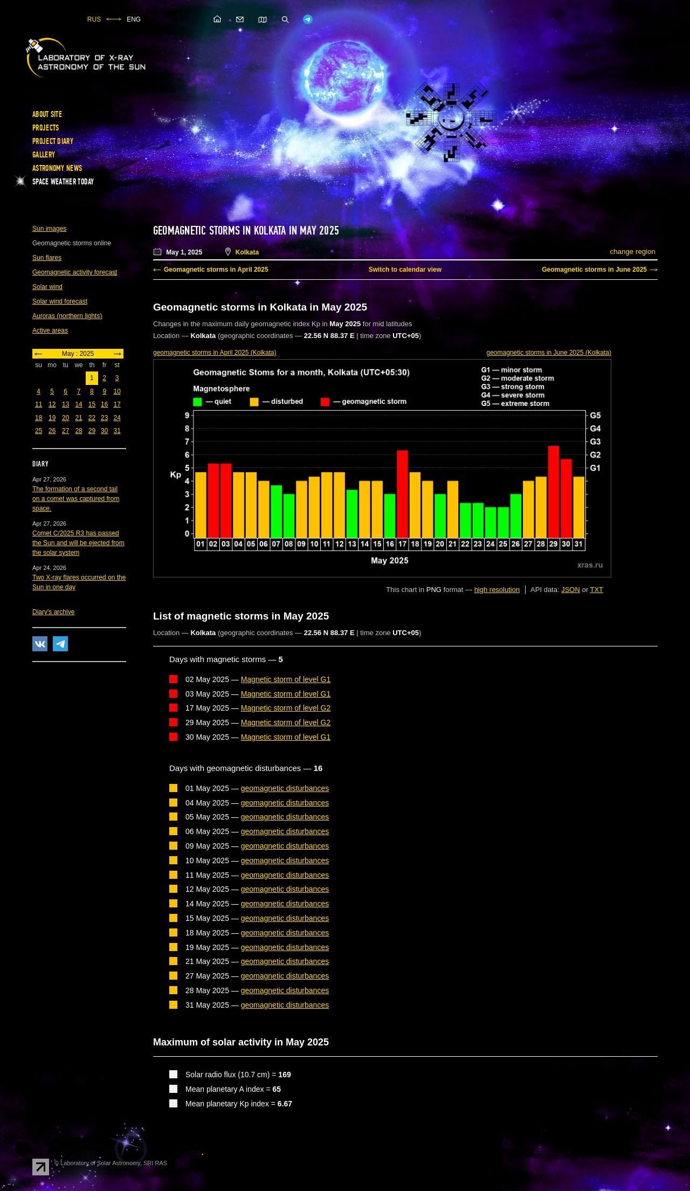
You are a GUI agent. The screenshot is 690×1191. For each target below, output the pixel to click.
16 (104, 404)
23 (104, 418)
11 (38, 404)
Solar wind (47, 287)
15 (91, 404)
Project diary (52, 141)
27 (65, 431)
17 (116, 404)
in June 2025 (549, 352)
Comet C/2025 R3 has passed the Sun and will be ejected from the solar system (78, 542)
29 (91, 431)
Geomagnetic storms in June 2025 (594, 269)
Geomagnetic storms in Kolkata (219, 231)
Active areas (50, 330)
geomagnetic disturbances (285, 788)
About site (47, 114)
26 (52, 431)
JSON (570, 590)
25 (38, 431)
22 (91, 418)
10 (116, 391)
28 (78, 431)
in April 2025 (215, 352)
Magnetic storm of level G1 (286, 679)
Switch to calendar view (405, 269)
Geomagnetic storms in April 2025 (216, 269)
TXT (596, 590)
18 (38, 418)
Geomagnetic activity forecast (74, 272)
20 (65, 418)
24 (116, 418)
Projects (45, 128)
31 (116, 431)
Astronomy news (57, 168)
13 (65, 404)
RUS (94, 19)
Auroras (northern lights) (67, 316)
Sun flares (46, 257)
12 (52, 404)
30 (104, 431)
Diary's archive (53, 612)
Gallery (43, 155)
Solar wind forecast (59, 301)
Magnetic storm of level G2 (286, 708)
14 (78, 404)
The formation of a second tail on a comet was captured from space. (75, 498)
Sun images (49, 228)
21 (78, 418)
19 (52, 418)
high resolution (497, 590)
